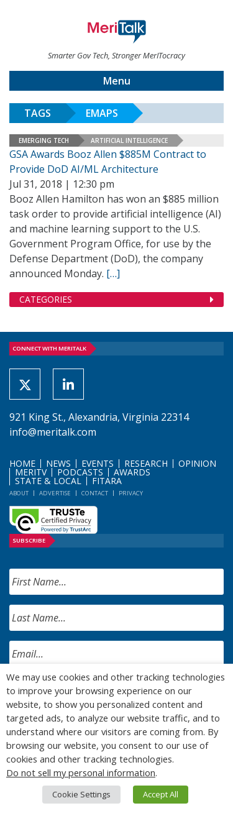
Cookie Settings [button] (81, 794)
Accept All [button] (160, 794)
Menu (116, 81)
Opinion (197, 463)
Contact (94, 493)
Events (97, 463)
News (58, 463)
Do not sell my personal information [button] (80, 772)
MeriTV (31, 472)
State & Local (48, 481)
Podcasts (80, 472)
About (19, 493)
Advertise (55, 493)
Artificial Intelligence (129, 140)
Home (22, 463)
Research (146, 463)
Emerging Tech (44, 140)
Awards (132, 472)
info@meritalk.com (52, 432)
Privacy (131, 493)
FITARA (107, 481)
